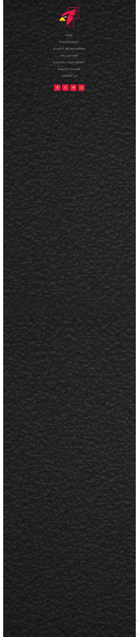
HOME (69, 35)
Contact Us (69, 76)
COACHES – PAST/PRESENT (69, 62)
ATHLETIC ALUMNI (69, 69)
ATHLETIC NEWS (69, 42)
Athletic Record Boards (69, 48)
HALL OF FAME (69, 55)
